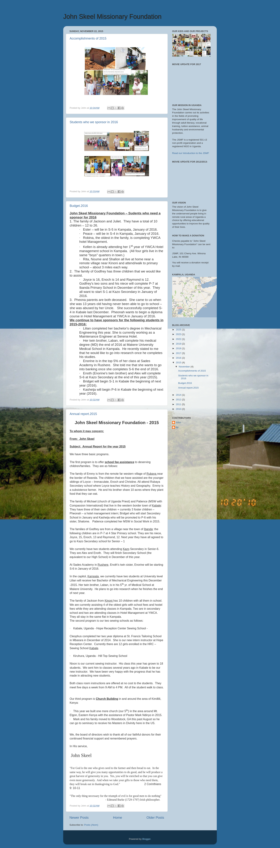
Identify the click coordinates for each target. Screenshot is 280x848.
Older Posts (155, 817)
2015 (179, 362)
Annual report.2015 (83, 414)
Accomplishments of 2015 (88, 38)
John (178, 422)
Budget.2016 (79, 206)
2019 (179, 343)
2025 (179, 329)
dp (177, 427)
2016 (179, 358)
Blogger (146, 839)
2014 (179, 395)
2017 (179, 353)
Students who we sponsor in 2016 (94, 122)
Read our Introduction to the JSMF (190, 153)
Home (117, 817)
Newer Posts (79, 817)
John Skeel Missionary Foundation (112, 16)
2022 (179, 339)
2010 (179, 409)
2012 (179, 399)
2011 (179, 404)
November (185, 366)
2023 (179, 334)
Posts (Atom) (91, 825)
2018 (179, 348)
